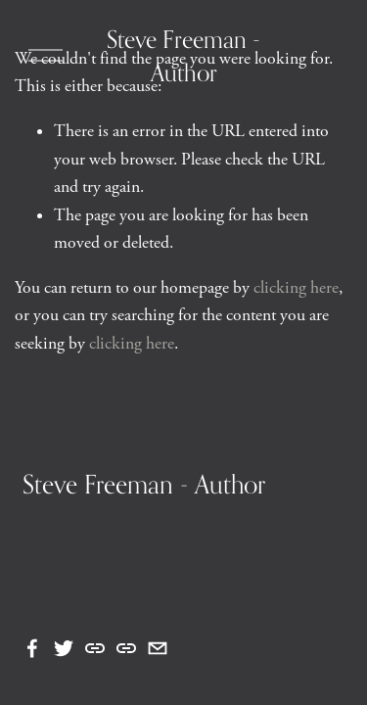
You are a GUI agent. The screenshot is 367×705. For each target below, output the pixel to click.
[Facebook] (32, 648)
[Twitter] (63, 648)
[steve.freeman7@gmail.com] (157, 648)
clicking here (296, 288)
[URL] (95, 648)
